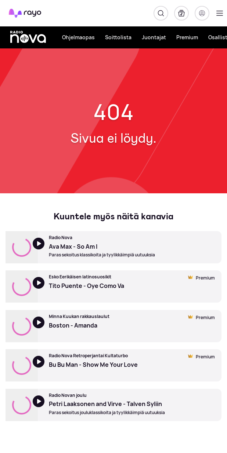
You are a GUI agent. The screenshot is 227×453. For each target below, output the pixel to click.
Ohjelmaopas (78, 37)
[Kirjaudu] (202, 13)
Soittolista (118, 37)
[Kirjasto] (181, 13)
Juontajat (154, 37)
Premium (187, 37)
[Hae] (161, 13)
